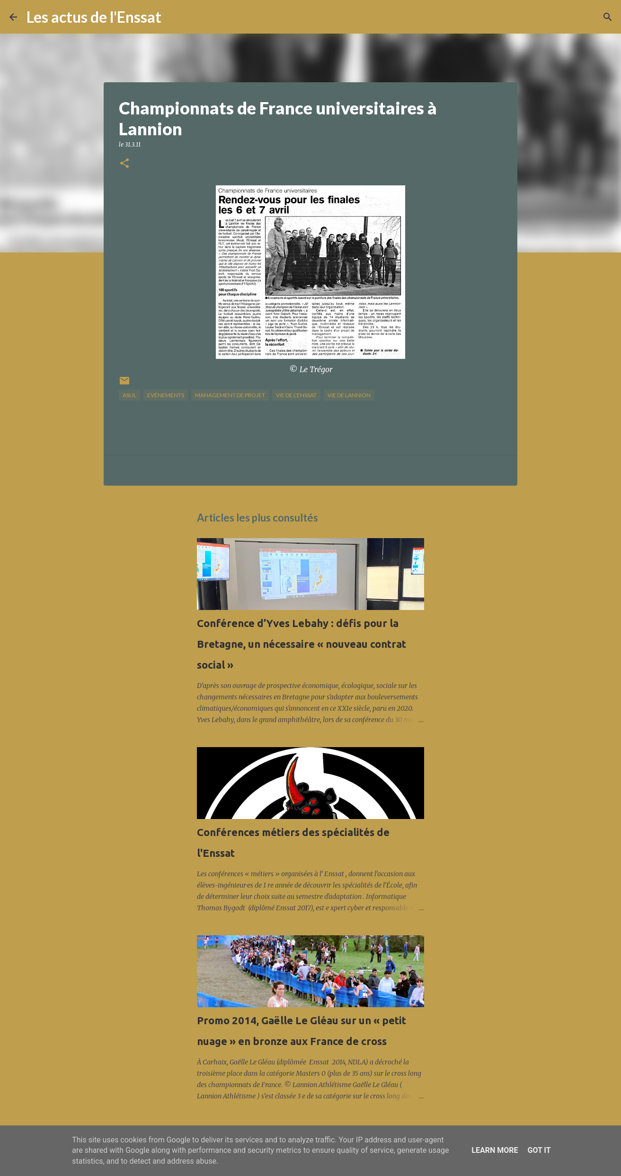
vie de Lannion (349, 395)
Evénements (165, 395)
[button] (124, 163)
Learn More (494, 1150)
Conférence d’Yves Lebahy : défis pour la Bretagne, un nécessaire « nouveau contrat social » (301, 644)
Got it (538, 1150)
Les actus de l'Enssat (94, 17)
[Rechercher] (174, 17)
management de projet (230, 395)
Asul (129, 395)
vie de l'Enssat (296, 395)
